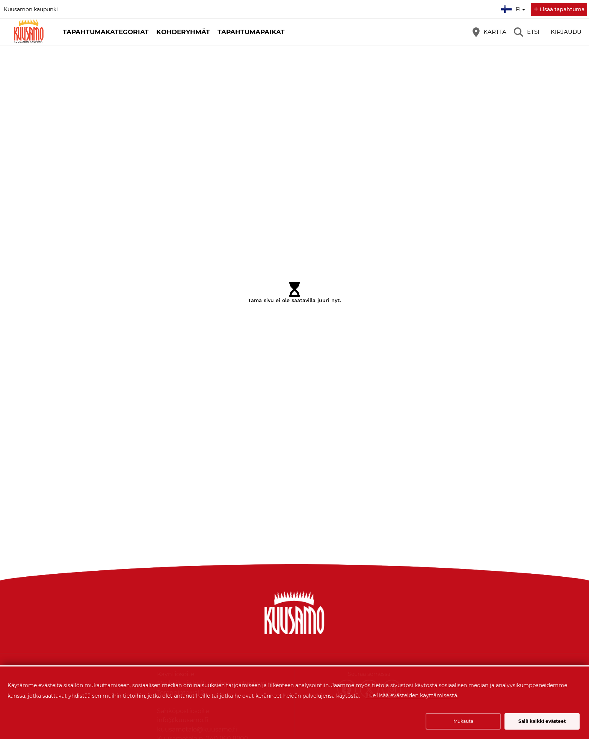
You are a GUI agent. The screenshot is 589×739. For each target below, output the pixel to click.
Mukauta (463, 721)
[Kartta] (489, 32)
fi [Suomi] (514, 8)
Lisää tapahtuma (562, 9)
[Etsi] (526, 32)
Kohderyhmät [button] (183, 32)
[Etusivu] (28, 32)
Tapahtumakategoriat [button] (106, 32)
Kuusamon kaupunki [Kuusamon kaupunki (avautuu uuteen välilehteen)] (31, 9)
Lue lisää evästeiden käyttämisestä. (412, 695)
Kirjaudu (566, 31)
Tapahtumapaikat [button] (251, 32)
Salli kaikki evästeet (542, 721)
